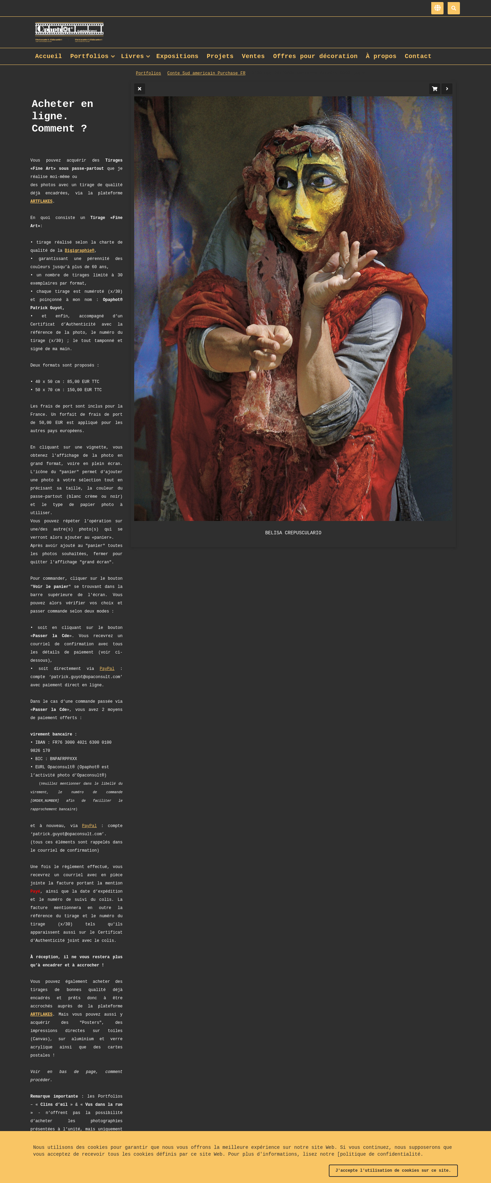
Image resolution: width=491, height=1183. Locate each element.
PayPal (107, 668)
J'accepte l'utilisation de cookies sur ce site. (393, 1170)
